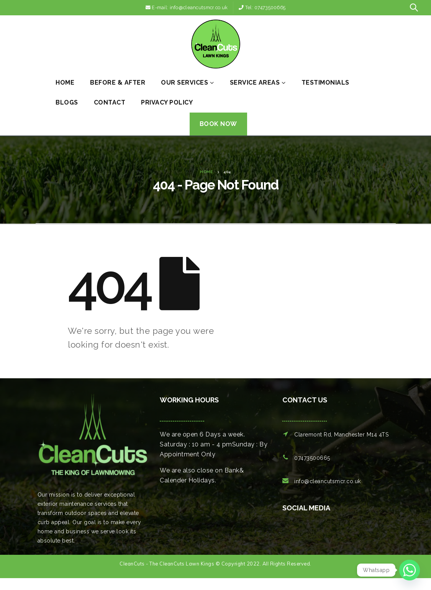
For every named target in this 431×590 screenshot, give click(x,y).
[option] (290, 535)
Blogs (67, 102)
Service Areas (255, 82)
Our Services (184, 82)
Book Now (218, 123)
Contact (110, 102)
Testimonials (325, 82)
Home (65, 82)
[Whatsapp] (409, 570)
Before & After (117, 82)
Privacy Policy (167, 102)
